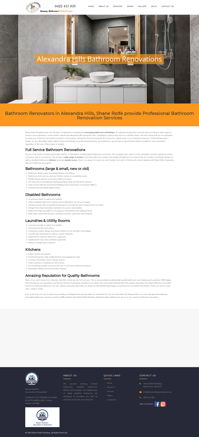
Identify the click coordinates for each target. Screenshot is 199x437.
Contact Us (167, 6)
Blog (154, 6)
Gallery (142, 6)
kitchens (52, 160)
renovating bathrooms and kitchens (100, 132)
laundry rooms (71, 160)
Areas (130, 6)
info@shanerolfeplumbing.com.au (157, 392)
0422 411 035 (148, 397)
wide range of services (73, 157)
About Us (104, 6)
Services (117, 6)
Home (91, 6)
